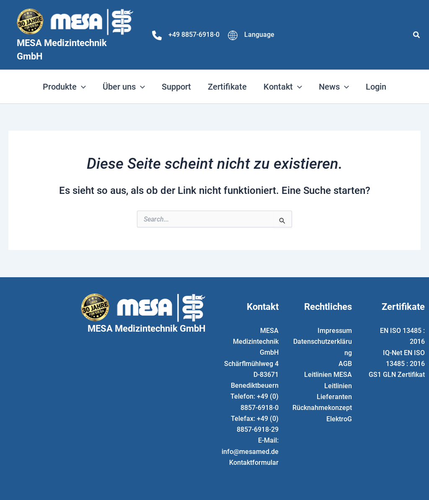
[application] (81, 86)
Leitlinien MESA (328, 374)
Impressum (335, 330)
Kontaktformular (254, 462)
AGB (345, 363)
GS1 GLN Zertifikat (397, 374)
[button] (417, 35)
